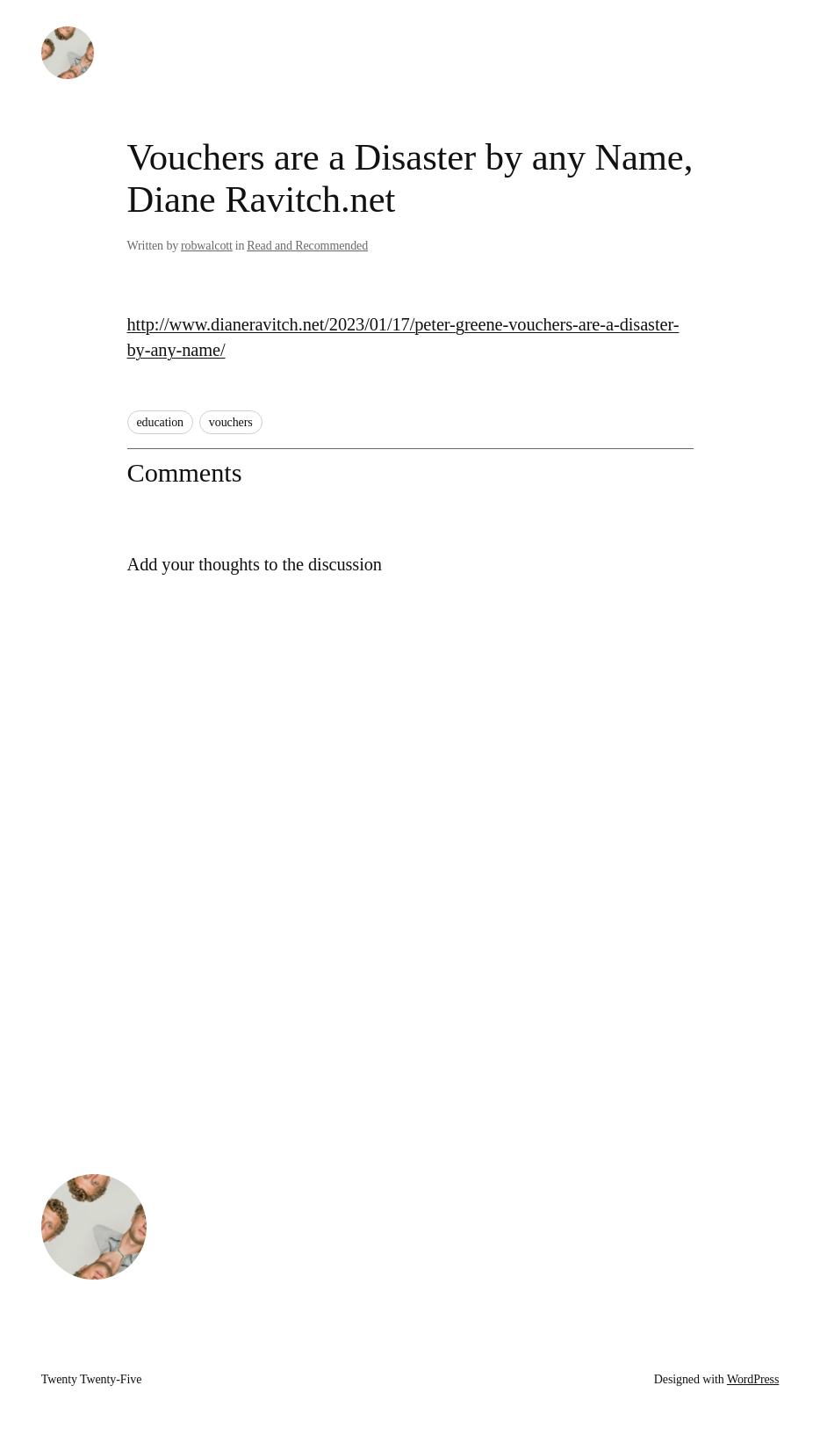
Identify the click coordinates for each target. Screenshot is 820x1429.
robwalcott (207, 245)
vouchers (231, 422)
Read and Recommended (307, 245)
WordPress (753, 1379)
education (160, 422)
